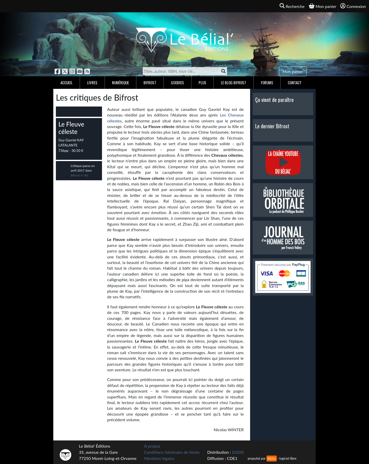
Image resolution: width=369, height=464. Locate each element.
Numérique (120, 82)
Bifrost (150, 82)
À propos (152, 446)
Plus (202, 82)
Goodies (177, 82)
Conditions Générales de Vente (172, 452)
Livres (92, 82)
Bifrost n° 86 (79, 175)
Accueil (66, 82)
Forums (267, 82)
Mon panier (292, 71)
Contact (295, 82)
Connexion (353, 6)
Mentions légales (159, 458)
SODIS (238, 452)
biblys (272, 458)
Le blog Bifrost (233, 82)
